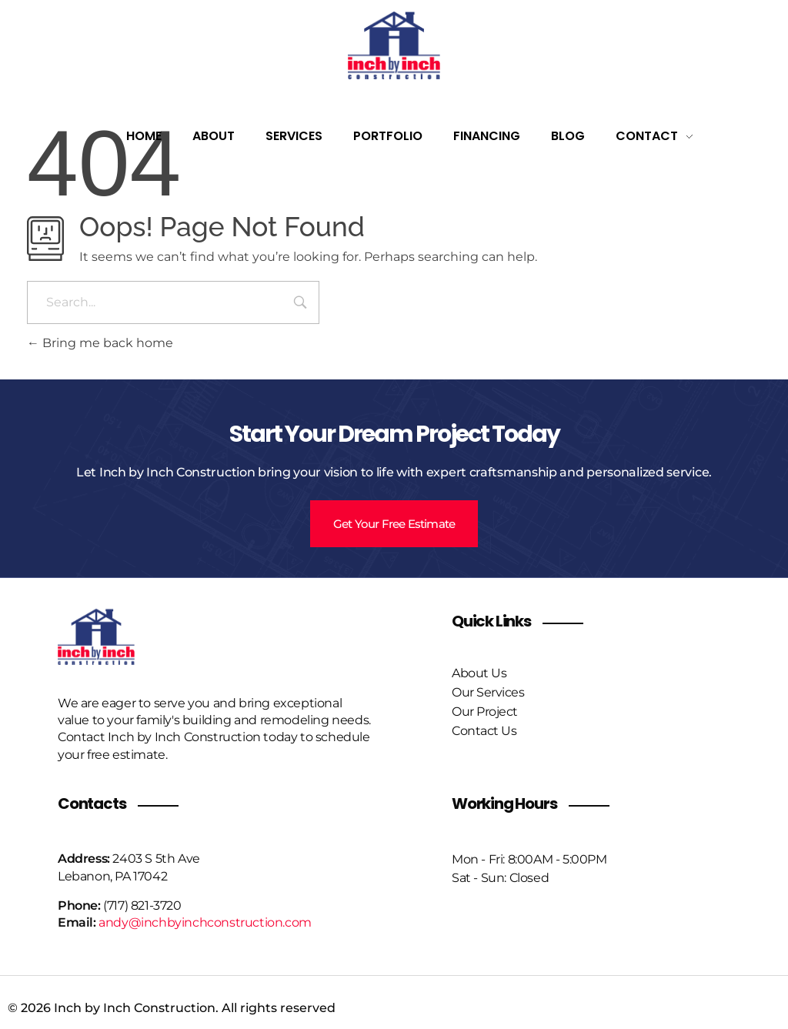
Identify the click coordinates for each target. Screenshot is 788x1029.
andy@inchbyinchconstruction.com (205, 919)
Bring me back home (100, 343)
